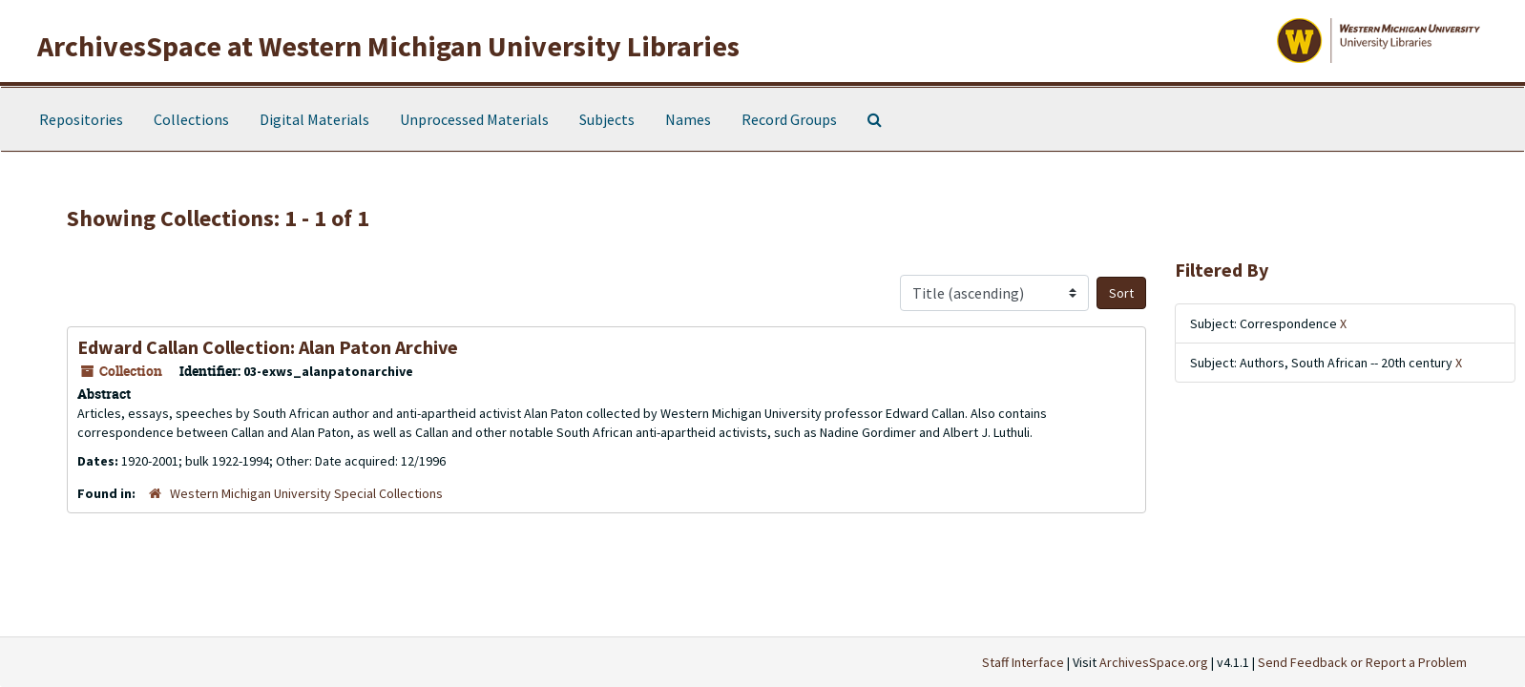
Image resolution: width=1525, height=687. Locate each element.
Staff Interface (1023, 662)
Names (688, 119)
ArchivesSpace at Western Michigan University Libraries (388, 46)
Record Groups (789, 119)
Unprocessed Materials (474, 119)
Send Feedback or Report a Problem (1362, 662)
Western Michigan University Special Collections (306, 493)
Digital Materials (314, 119)
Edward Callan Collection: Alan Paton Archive (267, 347)
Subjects (607, 119)
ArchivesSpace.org (1153, 662)
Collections (191, 119)
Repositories (81, 119)
